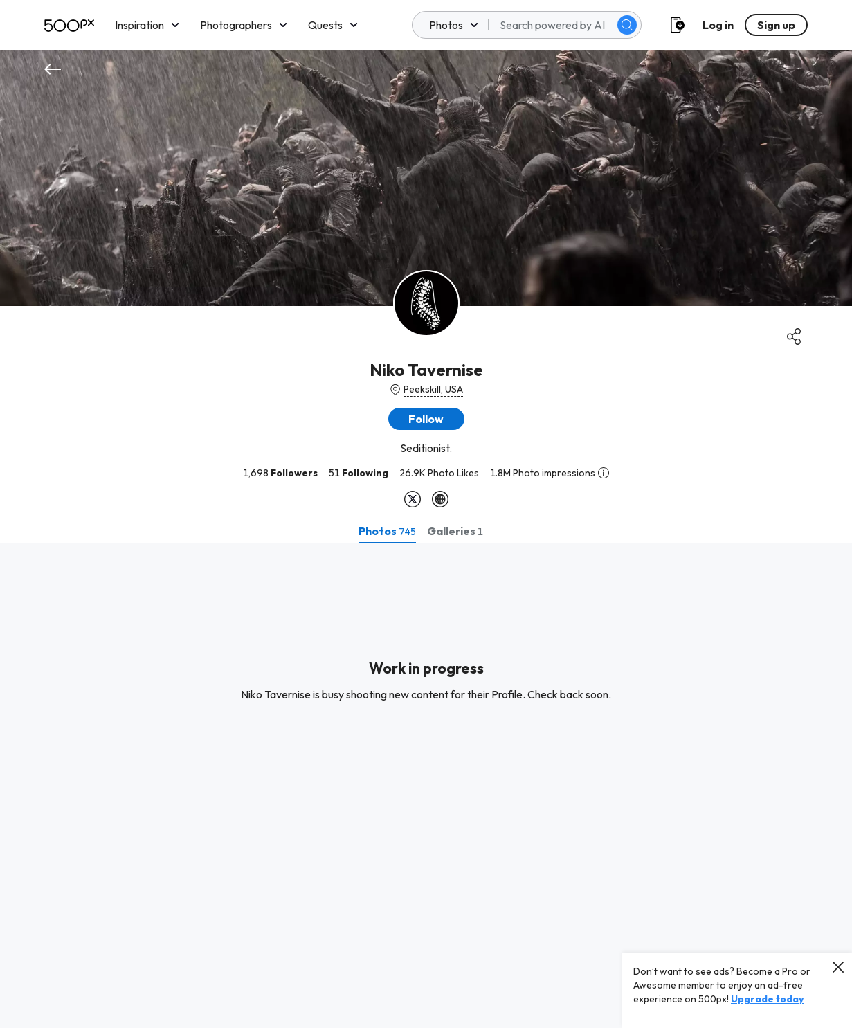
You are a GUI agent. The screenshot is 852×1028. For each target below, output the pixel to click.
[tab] (387, 530)
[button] (426, 419)
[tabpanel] (426, 785)
